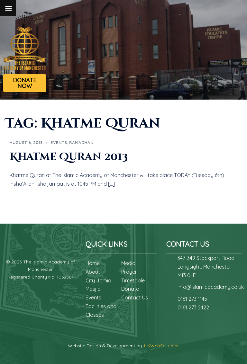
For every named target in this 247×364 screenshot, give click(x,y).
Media (128, 263)
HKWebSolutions (161, 346)
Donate (130, 289)
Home (93, 263)
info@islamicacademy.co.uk (211, 287)
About (93, 272)
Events (58, 142)
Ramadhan (81, 142)
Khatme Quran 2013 (69, 157)
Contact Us (134, 297)
